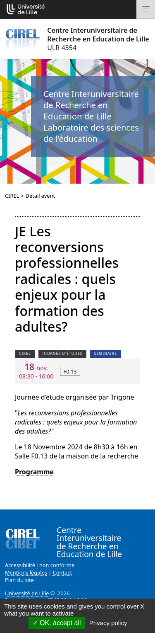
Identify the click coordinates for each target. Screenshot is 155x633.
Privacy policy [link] (108, 622)
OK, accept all (57, 622)
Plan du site (19, 580)
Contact (62, 572)
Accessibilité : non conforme (39, 565)
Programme (34, 471)
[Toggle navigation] (145, 9)
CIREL (12, 195)
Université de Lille (27, 593)
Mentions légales (26, 572)
